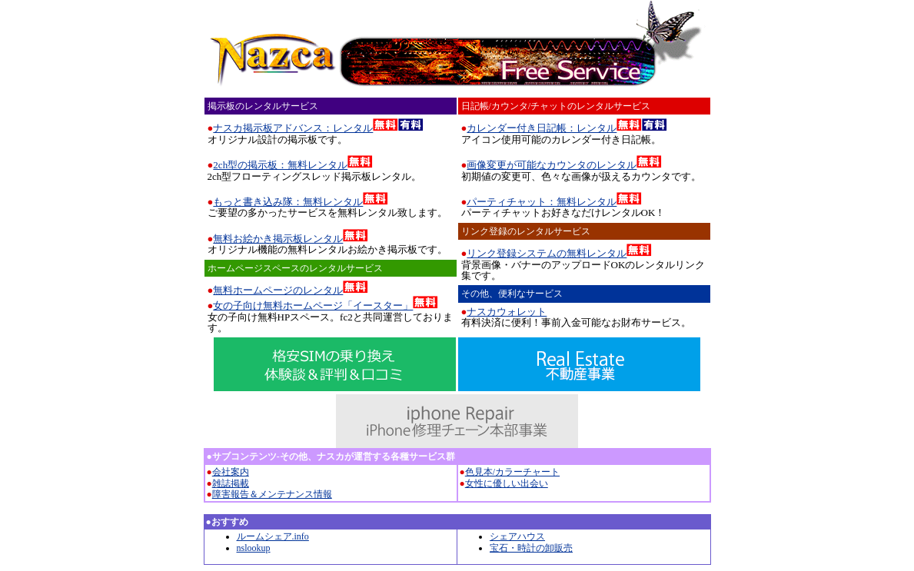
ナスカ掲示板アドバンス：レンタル (293, 128)
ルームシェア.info (273, 536)
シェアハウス (517, 536)
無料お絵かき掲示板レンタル (278, 238)
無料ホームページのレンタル (278, 290)
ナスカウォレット (507, 311)
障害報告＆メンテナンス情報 (272, 494)
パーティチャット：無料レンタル (542, 201)
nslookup (254, 548)
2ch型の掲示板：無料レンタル (280, 165)
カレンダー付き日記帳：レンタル (542, 128)
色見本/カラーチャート (512, 471)
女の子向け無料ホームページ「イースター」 (313, 305)
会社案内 (230, 471)
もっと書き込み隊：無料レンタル (288, 201)
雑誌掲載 (230, 483)
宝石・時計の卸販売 (531, 548)
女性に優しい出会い (506, 483)
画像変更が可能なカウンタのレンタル (551, 165)
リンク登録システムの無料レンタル (547, 253)
